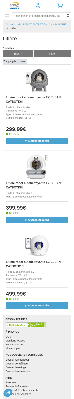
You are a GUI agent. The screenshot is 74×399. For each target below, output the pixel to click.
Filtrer (52, 53)
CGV (8, 336)
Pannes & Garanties (17, 386)
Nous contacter (14, 344)
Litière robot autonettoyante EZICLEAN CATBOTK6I (33, 99)
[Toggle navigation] (7, 16)
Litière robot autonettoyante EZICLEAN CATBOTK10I (33, 264)
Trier (17, 53)
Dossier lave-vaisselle (18, 371)
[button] (38, 5)
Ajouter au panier (37, 140)
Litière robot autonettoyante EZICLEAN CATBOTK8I (33, 185)
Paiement (11, 382)
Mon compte (13, 348)
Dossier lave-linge (16, 367)
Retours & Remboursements (22, 390)
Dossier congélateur (17, 363)
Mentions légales (15, 340)
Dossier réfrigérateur (17, 359)
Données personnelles (18, 394)
